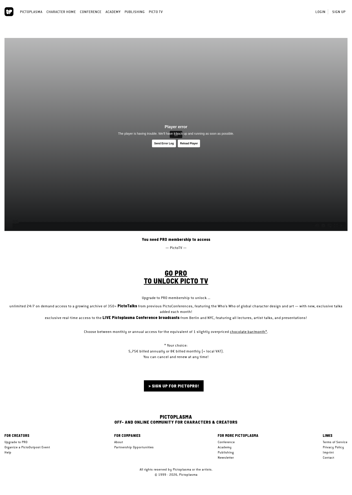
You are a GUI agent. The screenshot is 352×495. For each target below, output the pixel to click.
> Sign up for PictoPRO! (174, 385)
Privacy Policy (333, 447)
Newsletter (226, 457)
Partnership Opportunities (134, 447)
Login (320, 11)
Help (7, 452)
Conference (90, 11)
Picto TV (156, 11)
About (118, 442)
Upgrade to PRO (16, 442)
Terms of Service (335, 442)
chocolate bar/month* (248, 331)
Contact (328, 457)
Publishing (135, 11)
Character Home (61, 11)
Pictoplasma (31, 11)
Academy (113, 11)
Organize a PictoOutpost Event (27, 447)
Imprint (328, 452)
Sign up (338, 11)
